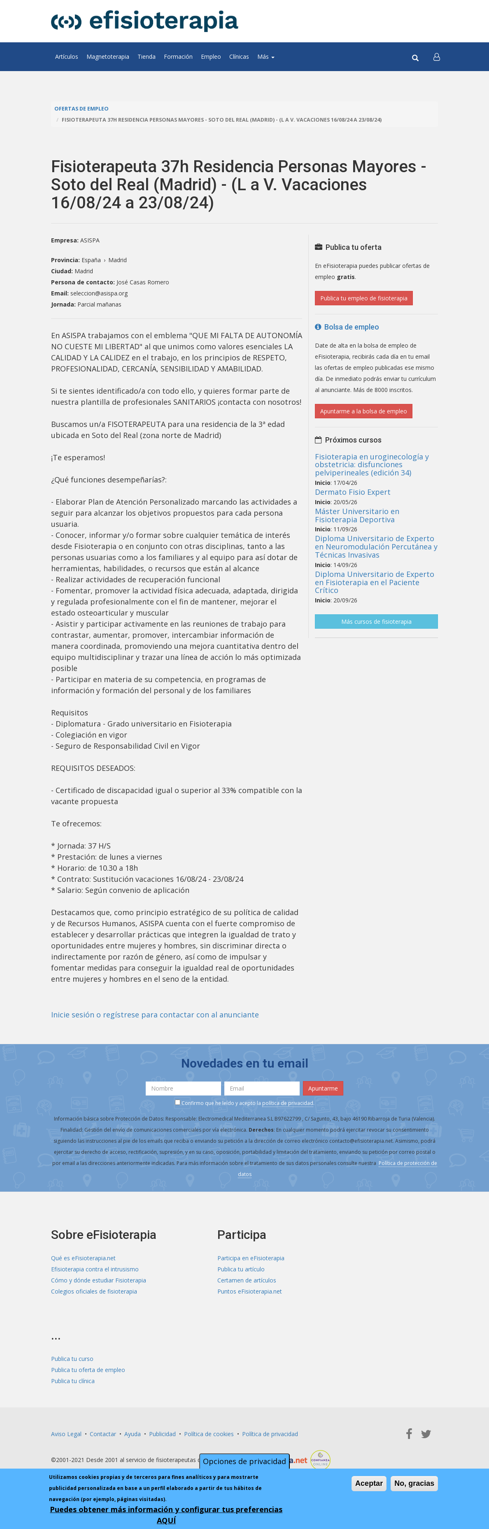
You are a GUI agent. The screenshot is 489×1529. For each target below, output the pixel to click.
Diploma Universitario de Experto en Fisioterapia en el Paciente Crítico (374, 582)
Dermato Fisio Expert (353, 492)
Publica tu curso (72, 1359)
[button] (436, 56)
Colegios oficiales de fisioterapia (94, 1291)
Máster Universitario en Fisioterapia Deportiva (357, 515)
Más (266, 56)
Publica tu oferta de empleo (88, 1370)
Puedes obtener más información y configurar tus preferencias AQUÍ (166, 1514)
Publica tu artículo (241, 1269)
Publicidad (162, 1434)
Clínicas (239, 56)
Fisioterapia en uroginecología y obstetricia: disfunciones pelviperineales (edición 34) (372, 465)
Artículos (66, 56)
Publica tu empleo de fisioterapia (364, 298)
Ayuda (132, 1434)
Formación (178, 56)
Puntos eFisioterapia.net (249, 1291)
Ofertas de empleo (81, 108)
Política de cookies (209, 1434)
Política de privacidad (270, 1434)
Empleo (211, 56)
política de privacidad (287, 1103)
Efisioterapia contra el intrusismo (95, 1269)
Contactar (103, 1434)
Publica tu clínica (73, 1381)
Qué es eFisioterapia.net (83, 1258)
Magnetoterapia (107, 56)
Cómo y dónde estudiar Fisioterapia (98, 1280)
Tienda (146, 56)
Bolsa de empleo (347, 327)
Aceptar (369, 1483)
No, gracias (414, 1483)
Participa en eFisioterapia (250, 1258)
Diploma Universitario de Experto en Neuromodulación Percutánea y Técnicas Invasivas (376, 546)
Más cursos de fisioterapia (376, 621)
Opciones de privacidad (244, 1461)
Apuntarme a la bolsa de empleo (363, 411)
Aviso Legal (66, 1434)
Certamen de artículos (246, 1280)
